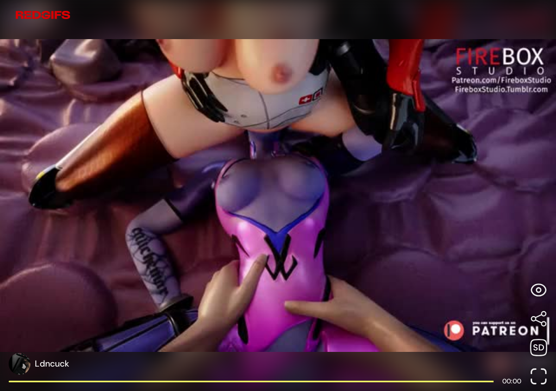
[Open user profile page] (265, 364)
